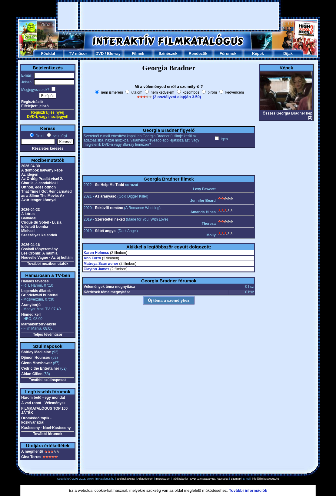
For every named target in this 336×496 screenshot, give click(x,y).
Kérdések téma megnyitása (107, 292)
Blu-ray (114, 53)
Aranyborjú (31, 305)
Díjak (288, 53)
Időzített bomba (34, 227)
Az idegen (29, 174)
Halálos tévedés (35, 281)
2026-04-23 (30, 210)
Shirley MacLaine (36, 352)
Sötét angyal (105, 231)
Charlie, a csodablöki (39, 183)
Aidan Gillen (31, 374)
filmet (39, 136)
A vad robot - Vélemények (43, 403)
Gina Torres (31, 457)
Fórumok (228, 53)
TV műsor (78, 53)
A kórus (28, 214)
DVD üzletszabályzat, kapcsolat (209, 478)
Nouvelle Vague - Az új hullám (47, 257)
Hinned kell (31, 314)
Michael (28, 231)
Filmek (138, 53)
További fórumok (47, 434)
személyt (59, 136)
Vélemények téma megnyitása (109, 287)
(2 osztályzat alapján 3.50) (177, 97)
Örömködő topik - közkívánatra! (36, 420)
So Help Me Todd (109, 185)
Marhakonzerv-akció (38, 324)
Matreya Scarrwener (101, 263)
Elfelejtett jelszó (35, 106)
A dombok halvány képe (42, 170)
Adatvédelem (145, 478)
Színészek (167, 53)
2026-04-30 (30, 166)
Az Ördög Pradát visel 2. (42, 179)
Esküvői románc (109, 208)
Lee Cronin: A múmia (39, 253)
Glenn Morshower (36, 363)
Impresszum (162, 478)
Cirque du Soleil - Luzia (41, 222)
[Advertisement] (168, 15)
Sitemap (236, 478)
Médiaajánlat (180, 478)
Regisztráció (32, 102)
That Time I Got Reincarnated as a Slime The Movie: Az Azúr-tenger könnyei (46, 195)
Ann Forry (92, 258)
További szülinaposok (47, 380)
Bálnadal (28, 218)
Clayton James (96, 269)
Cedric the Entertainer (40, 368)
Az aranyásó (105, 196)
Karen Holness (96, 253)
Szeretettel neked (110, 219)
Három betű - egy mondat (43, 397)
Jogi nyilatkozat (126, 478)
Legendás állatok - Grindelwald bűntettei (39, 293)
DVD (99, 53)
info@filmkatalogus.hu (265, 478)
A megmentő (32, 451)
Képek (258, 53)
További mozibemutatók (47, 263)
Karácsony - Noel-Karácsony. (46, 428)
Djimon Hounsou (35, 357)
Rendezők (198, 53)
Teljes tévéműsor (47, 334)
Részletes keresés (47, 148)
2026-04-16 (30, 245)
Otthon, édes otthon (38, 187)
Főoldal (48, 53)
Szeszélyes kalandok (39, 235)
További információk (248, 490)
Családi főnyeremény (39, 249)
